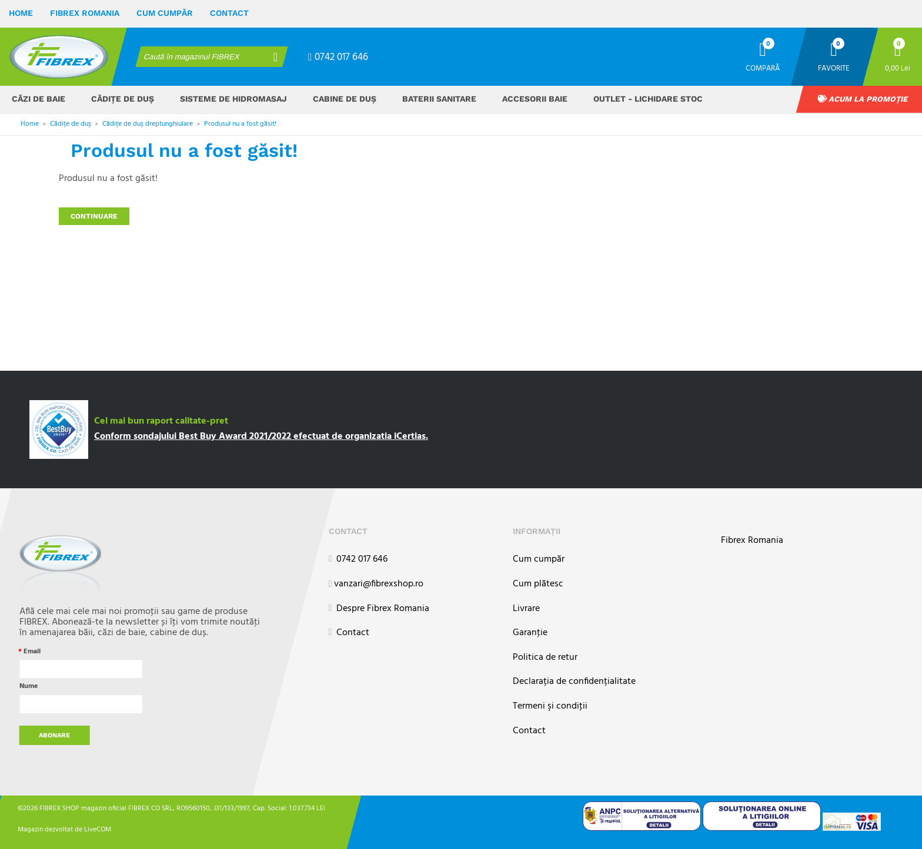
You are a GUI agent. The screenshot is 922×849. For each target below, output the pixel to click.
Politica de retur (545, 657)
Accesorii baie (534, 98)
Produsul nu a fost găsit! (240, 124)
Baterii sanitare (439, 98)
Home (21, 13)
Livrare (526, 609)
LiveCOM (97, 829)
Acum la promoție (862, 99)
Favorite (834, 68)
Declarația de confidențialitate (574, 681)
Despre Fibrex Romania (379, 609)
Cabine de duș (344, 98)
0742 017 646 (338, 57)
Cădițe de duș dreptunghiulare (147, 124)
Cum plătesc (538, 584)
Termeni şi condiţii (550, 706)
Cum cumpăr (164, 13)
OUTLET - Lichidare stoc (648, 98)
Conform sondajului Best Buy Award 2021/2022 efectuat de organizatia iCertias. (261, 436)
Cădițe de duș (122, 98)
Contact (229, 13)
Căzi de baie (38, 98)
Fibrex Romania (84, 13)
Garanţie (530, 633)
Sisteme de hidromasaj (233, 98)
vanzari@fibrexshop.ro (376, 584)
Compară (763, 68)
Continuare (94, 216)
